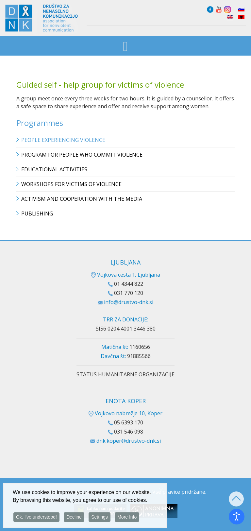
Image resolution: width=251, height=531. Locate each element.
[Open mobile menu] (125, 46)
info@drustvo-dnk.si (128, 302)
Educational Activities (54, 169)
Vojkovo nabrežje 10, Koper (125, 413)
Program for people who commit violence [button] (81, 154)
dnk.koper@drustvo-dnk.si (128, 440)
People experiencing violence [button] (63, 140)
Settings (99, 517)
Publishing (37, 213)
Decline (74, 517)
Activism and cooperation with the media (81, 198)
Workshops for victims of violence (71, 184)
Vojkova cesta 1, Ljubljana (125, 274)
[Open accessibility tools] (236, 516)
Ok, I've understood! (36, 517)
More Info (127, 517)
